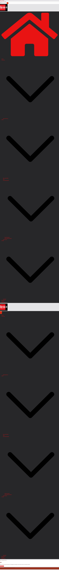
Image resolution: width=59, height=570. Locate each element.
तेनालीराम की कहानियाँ (7, 237)
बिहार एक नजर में (3, 302)
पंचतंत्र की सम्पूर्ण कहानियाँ (6, 180)
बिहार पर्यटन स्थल (3, 300)
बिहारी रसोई (3, 301)
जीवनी (3, 179)
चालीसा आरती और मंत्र (5, 118)
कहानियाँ (2, 119)
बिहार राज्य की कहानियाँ (5, 178)
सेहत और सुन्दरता (5, 239)
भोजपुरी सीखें (4, 299)
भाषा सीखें (3, 240)
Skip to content (2, 0)
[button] (30, 117)
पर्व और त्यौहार (3, 316)
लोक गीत (2, 315)
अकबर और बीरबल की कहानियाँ (8, 238)
